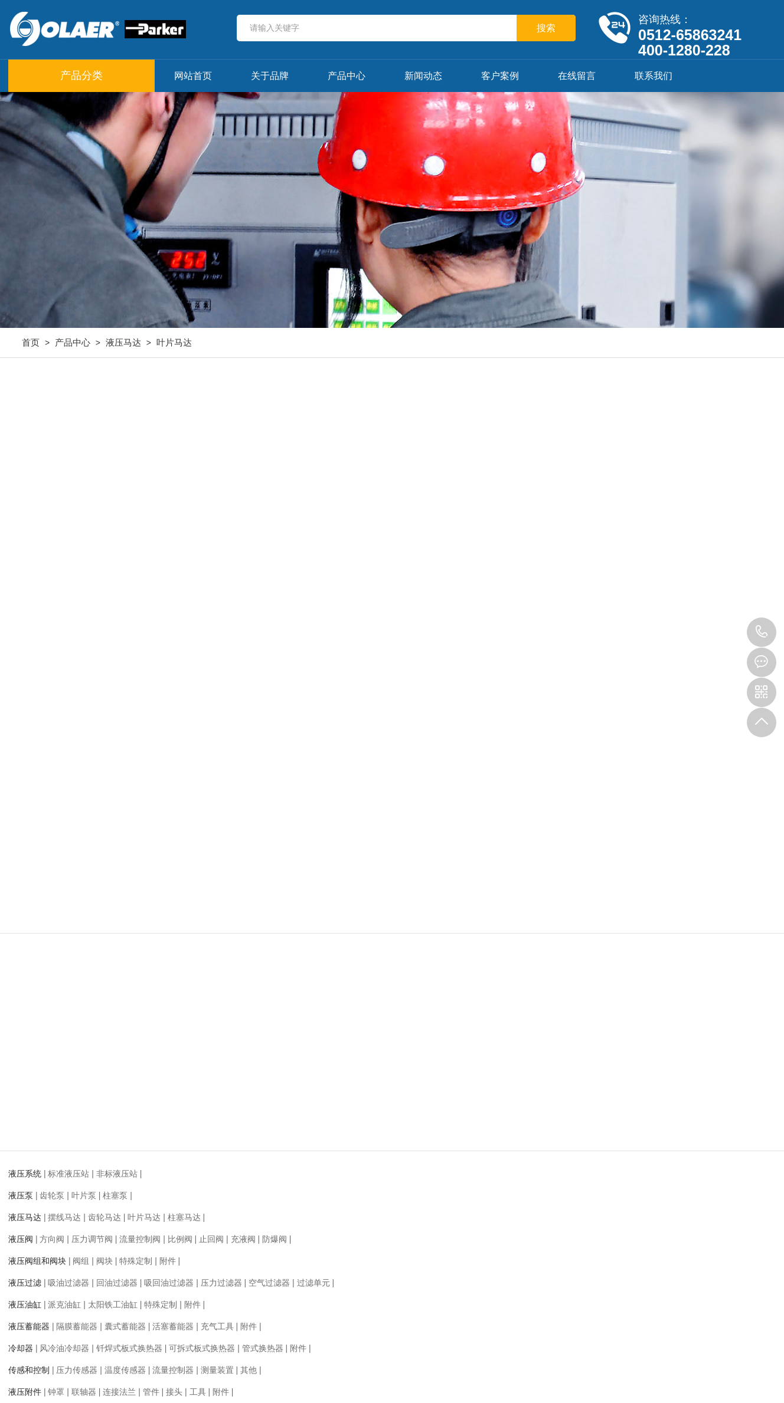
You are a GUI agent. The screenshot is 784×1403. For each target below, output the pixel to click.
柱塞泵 (115, 1195)
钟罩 (56, 1392)
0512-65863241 (761, 632)
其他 (248, 1370)
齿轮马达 (104, 1217)
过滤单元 (313, 1282)
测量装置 (217, 1370)
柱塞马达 (184, 1217)
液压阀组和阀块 (37, 1261)
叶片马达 (174, 342)
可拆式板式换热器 (202, 1348)
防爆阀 (274, 1239)
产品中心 (346, 76)
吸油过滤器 (68, 1282)
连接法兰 (119, 1392)
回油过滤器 (117, 1282)
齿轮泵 (52, 1195)
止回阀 (211, 1239)
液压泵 (20, 1195)
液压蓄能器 (29, 1326)
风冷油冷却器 (64, 1348)
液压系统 (24, 1173)
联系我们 (653, 76)
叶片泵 (83, 1195)
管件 (151, 1392)
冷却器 (20, 1348)
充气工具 (217, 1326)
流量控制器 (173, 1370)
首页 (31, 342)
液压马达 (123, 342)
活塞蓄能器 (173, 1326)
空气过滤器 (269, 1282)
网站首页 (193, 76)
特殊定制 (135, 1261)
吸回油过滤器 (169, 1282)
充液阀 (243, 1239)
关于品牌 (270, 76)
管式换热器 (262, 1348)
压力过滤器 (221, 1282)
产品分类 (81, 75)
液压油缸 (24, 1304)
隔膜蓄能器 (76, 1326)
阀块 (104, 1261)
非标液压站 (117, 1173)
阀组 (81, 1261)
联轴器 (83, 1392)
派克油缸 (64, 1304)
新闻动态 (423, 76)
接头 (174, 1392)
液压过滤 (24, 1282)
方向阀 (52, 1239)
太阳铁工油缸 (113, 1304)
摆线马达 (64, 1217)
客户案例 (500, 76)
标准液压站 (68, 1173)
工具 (198, 1392)
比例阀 (180, 1239)
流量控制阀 (140, 1239)
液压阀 (20, 1239)
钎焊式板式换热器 (129, 1348)
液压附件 (24, 1392)
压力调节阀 (92, 1239)
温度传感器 (125, 1370)
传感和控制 (29, 1370)
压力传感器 (76, 1370)
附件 (167, 1261)
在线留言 (577, 76)
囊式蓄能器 (125, 1326)
